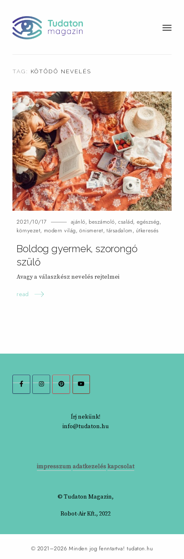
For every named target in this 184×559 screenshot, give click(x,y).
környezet (28, 230)
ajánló (78, 222)
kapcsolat (120, 466)
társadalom (119, 230)
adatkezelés (89, 466)
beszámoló (102, 222)
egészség (148, 222)
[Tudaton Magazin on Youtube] (81, 384)
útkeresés (147, 230)
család (125, 222)
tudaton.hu (140, 548)
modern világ (60, 230)
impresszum (54, 466)
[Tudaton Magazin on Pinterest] (61, 384)
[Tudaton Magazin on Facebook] (21, 384)
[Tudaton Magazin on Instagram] (41, 384)
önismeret (91, 230)
